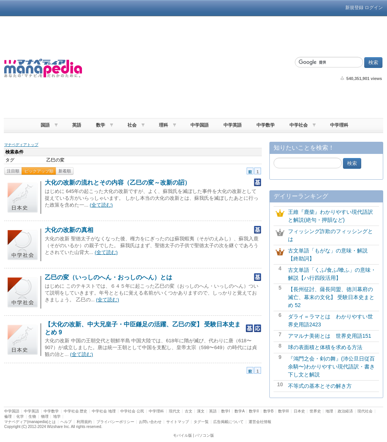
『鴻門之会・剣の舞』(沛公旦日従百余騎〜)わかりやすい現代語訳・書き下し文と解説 (331, 367)
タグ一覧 (201, 422)
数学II (254, 411)
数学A (239, 411)
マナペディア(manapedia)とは (30, 422)
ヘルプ (66, 422)
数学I (225, 411)
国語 (45, 125)
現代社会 (365, 411)
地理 (329, 411)
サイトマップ (177, 422)
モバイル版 (182, 435)
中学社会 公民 (132, 411)
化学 (20, 416)
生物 (32, 416)
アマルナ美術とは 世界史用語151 (329, 336)
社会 (132, 125)
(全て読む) (101, 205)
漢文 (201, 411)
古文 (188, 411)
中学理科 (339, 125)
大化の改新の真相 (69, 230)
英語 (76, 125)
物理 (45, 416)
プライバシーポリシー (115, 422)
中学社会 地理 (104, 411)
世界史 (315, 411)
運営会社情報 (260, 422)
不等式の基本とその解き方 (320, 386)
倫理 (8, 416)
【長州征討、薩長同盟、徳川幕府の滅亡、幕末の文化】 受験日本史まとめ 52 (331, 297)
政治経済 (345, 411)
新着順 (64, 171)
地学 (57, 416)
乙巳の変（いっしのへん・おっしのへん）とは (108, 277)
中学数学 (265, 125)
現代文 (174, 411)
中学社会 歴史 (76, 411)
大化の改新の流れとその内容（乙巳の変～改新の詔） (117, 182)
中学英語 (232, 125)
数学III (283, 411)
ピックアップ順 (38, 171)
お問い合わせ (150, 422)
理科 (163, 125)
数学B (268, 411)
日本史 (299, 411)
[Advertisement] (186, 68)
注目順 (13, 171)
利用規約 (84, 422)
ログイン (374, 7)
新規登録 (354, 7)
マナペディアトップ (21, 145)
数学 (100, 125)
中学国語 (199, 125)
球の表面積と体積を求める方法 (325, 347)
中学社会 (298, 125)
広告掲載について (228, 422)
